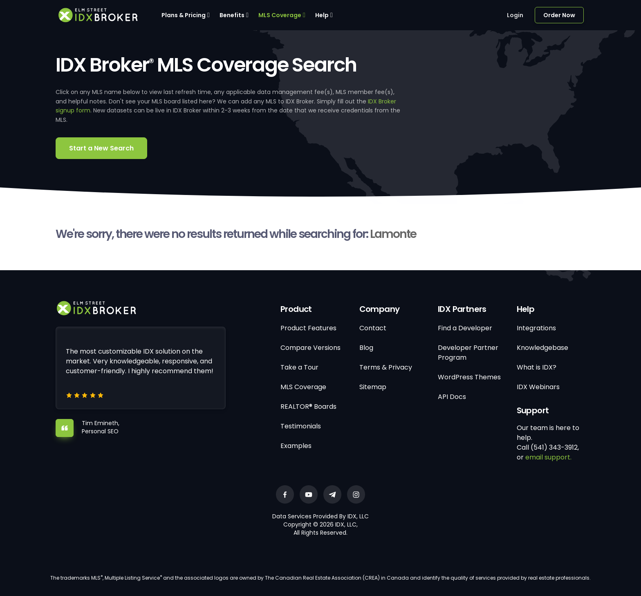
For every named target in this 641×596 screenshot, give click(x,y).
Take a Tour (299, 367)
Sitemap (372, 387)
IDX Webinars (538, 387)
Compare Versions (310, 347)
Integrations (536, 328)
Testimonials (300, 426)
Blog (366, 347)
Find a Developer (465, 328)
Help (322, 15)
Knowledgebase (542, 347)
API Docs (452, 396)
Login (515, 15)
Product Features (308, 328)
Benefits (232, 15)
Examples (296, 445)
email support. (548, 457)
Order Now (559, 15)
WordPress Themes (469, 377)
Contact (372, 328)
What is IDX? (536, 367)
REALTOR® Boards (308, 406)
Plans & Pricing (183, 15)
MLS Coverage (279, 15)
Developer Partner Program (468, 352)
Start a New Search (101, 148)
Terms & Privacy (385, 367)
